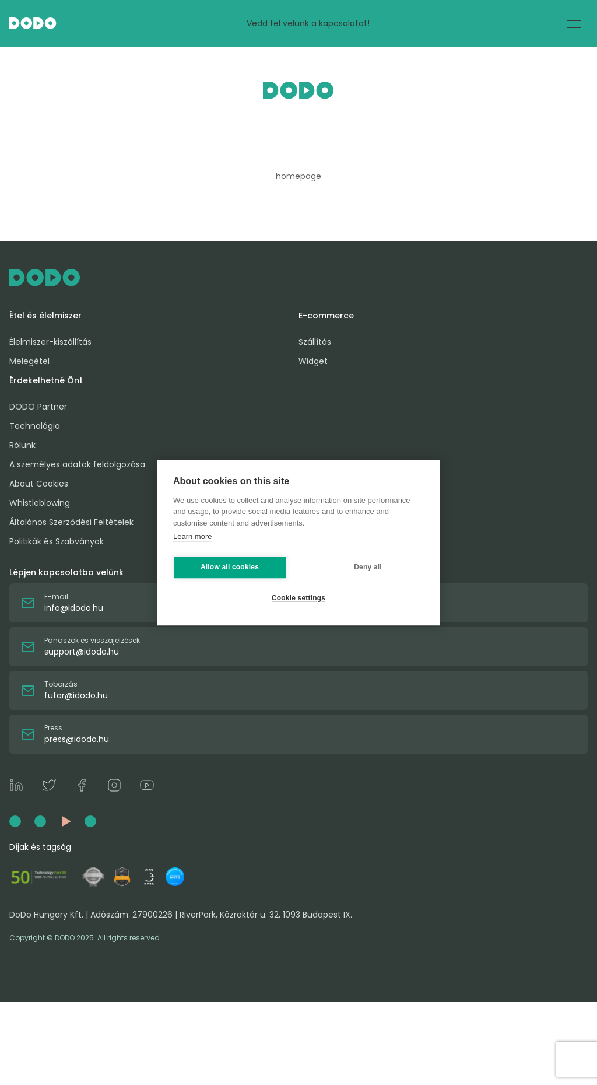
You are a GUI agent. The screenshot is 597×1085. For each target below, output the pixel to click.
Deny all (368, 567)
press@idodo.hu (76, 739)
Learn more (192, 536)
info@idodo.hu (73, 608)
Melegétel (29, 361)
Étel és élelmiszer (45, 315)
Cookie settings (298, 598)
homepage (298, 176)
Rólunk (22, 445)
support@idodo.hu (81, 651)
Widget (313, 361)
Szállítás (314, 342)
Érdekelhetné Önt (46, 380)
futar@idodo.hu (76, 695)
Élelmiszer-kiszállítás (50, 342)
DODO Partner (38, 406)
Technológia (34, 426)
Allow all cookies (230, 567)
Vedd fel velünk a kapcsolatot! (308, 23)
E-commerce (326, 315)
